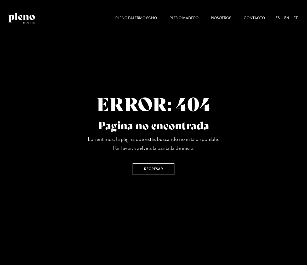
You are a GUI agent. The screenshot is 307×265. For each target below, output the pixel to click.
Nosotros (221, 18)
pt (295, 18)
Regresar (153, 169)
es (278, 18)
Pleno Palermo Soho (136, 18)
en (286, 18)
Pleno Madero (183, 18)
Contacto (254, 18)
